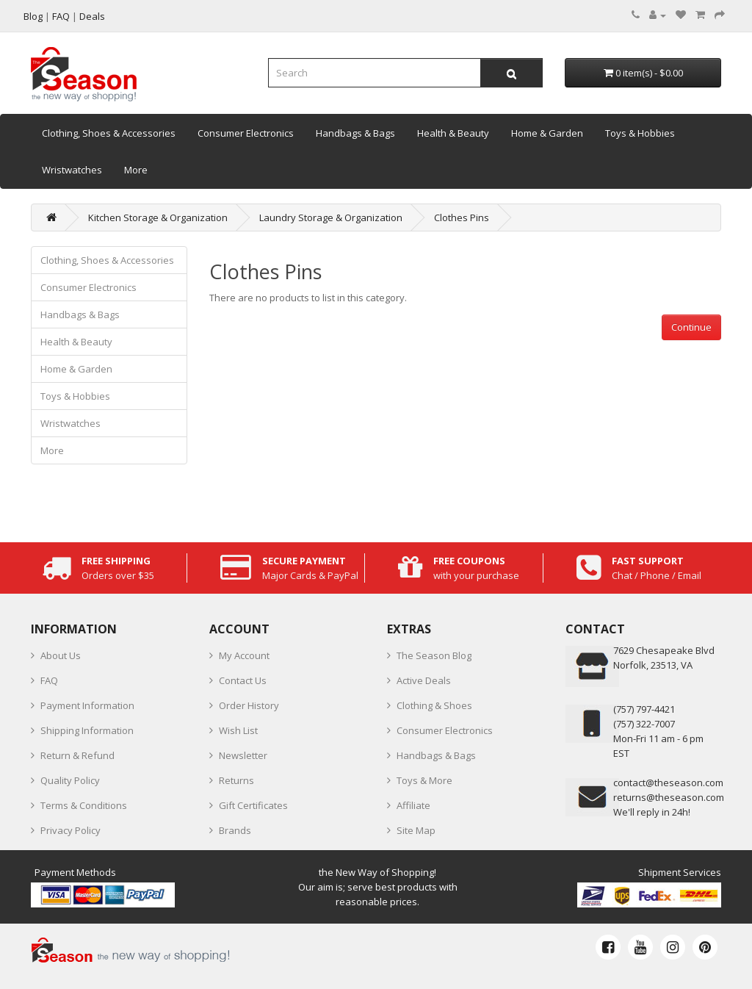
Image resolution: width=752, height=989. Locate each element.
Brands (235, 830)
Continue (691, 327)
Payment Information (87, 705)
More (136, 169)
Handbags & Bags (355, 133)
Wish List (238, 730)
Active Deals (424, 680)
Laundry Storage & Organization (330, 217)
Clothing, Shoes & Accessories (109, 133)
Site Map (416, 830)
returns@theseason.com (668, 797)
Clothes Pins (461, 217)
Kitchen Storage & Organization (158, 217)
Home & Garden (547, 133)
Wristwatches (72, 169)
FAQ (49, 680)
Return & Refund (77, 755)
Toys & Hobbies (640, 133)
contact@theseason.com (668, 782)
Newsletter (243, 755)
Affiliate (413, 805)
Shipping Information (87, 730)
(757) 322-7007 (644, 723)
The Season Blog (434, 655)
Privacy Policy (70, 830)
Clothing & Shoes (434, 705)
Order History (249, 705)
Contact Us (243, 680)
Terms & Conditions (83, 805)
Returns (236, 780)
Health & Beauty (453, 133)
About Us (60, 655)
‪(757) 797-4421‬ (644, 709)
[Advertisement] (465, 443)
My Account (244, 655)
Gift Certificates (253, 805)
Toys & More (424, 780)
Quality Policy (70, 780)
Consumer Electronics (246, 133)
